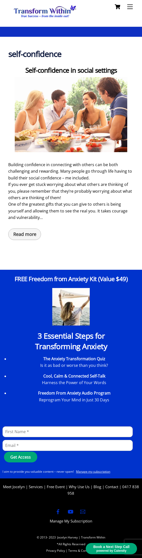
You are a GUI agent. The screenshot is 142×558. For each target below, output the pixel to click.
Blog (97, 486)
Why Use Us (79, 486)
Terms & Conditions (82, 550)
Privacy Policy (55, 550)
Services (36, 486)
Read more (24, 234)
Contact (111, 486)
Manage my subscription (93, 471)
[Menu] (130, 7)
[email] (83, 511)
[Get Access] (20, 457)
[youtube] (71, 511)
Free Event (56, 486)
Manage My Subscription (71, 520)
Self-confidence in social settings (71, 70)
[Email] (67, 445)
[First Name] (67, 431)
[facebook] (58, 511)
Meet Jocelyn (14, 486)
